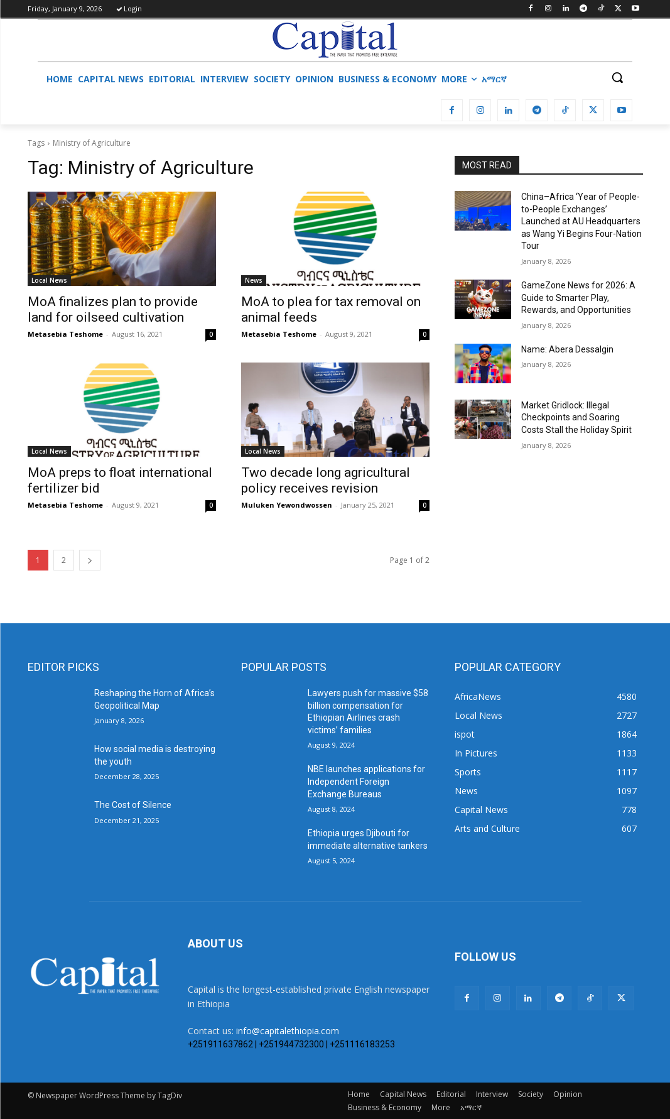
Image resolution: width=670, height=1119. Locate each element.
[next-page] (89, 560)
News (253, 280)
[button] (617, 77)
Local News (49, 280)
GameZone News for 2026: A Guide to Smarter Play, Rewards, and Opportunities (578, 297)
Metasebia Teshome (65, 334)
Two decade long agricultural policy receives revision (325, 480)
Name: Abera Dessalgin (567, 349)
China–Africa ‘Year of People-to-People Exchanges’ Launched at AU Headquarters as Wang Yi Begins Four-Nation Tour (581, 221)
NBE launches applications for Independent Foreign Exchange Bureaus (366, 781)
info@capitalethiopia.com (287, 1031)
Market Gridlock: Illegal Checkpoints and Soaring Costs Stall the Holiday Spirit (576, 417)
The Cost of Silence (132, 805)
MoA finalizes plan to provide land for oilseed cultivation (113, 309)
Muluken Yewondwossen (286, 505)
